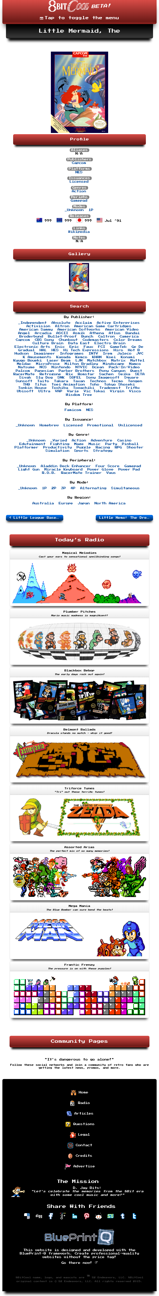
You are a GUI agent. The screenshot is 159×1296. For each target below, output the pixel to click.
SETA (140, 374)
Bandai (133, 333)
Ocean (98, 367)
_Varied (58, 440)
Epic (74, 347)
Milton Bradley (81, 364)
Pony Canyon (112, 371)
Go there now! (79, 1263)
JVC (139, 353)
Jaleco (124, 353)
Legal (80, 1135)
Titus (41, 384)
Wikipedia (79, 232)
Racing (103, 447)
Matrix (118, 360)
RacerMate (24, 374)
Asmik (79, 333)
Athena (97, 333)
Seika (124, 374)
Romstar (86, 374)
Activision (38, 326)
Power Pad (129, 469)
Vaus (111, 473)
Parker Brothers (77, 371)
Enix (60, 347)
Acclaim (83, 323)
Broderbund (31, 336)
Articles (80, 1114)
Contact (80, 1145)
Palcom (23, 371)
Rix (69, 374)
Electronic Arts (32, 347)
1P (91, 210)
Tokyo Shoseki (119, 384)
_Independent (32, 323)
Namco (135, 364)
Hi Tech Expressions (86, 350)
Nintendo (61, 367)
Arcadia (43, 333)
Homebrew (49, 425)
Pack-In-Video (124, 367)
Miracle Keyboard (63, 469)
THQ (26, 384)
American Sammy (36, 329)
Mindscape (113, 364)
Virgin (117, 391)
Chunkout (68, 340)
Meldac (24, 364)
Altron (62, 326)
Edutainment (32, 444)
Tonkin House (32, 388)
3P (63, 488)
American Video (122, 329)
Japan (84, 503)
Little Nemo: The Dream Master (126, 517)
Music (95, 444)
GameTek (118, 347)
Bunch (87, 336)
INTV (93, 353)
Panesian (44, 371)
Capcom (79, 163)
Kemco (81, 357)
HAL (43, 350)
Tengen (135, 381)
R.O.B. (49, 473)
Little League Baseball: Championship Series (36, 517)
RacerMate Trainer (81, 473)
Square (131, 377)
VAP (58, 391)
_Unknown (74, 210)
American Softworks (79, 329)
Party (111, 444)
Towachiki (84, 388)
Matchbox (96, 360)
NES (79, 172)
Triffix (133, 388)
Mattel (137, 360)
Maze (79, 444)
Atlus (115, 333)
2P (54, 488)
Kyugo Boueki (27, 360)
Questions (80, 1124)
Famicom (73, 410)
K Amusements (37, 357)
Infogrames (72, 353)
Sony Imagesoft (103, 377)
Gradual (26, 350)
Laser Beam (59, 360)
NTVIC (81, 367)
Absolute (61, 323)
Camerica (129, 336)
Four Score (108, 466)
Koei (111, 357)
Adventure (101, 440)
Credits (80, 1156)
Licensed (79, 182)
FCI (101, 347)
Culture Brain (48, 343)
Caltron (106, 336)
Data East (79, 343)
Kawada (63, 357)
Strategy (102, 451)
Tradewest (110, 388)
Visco (135, 391)
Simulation (57, 451)
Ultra (44, 391)
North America (110, 503)
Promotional (100, 425)
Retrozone (50, 374)
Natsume (26, 367)
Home (79, 1093)
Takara (61, 381)
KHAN (97, 357)
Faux (88, 347)
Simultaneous (125, 488)
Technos (98, 381)
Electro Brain (110, 343)
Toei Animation (68, 384)
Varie (73, 391)
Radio (80, 1103)
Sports (81, 451)
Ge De (137, 347)
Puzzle (84, 447)
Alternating (93, 488)
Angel (24, 333)
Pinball (130, 444)
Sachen (106, 374)
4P (73, 488)
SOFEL (75, 377)
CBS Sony (44, 340)
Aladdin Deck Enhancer (66, 466)
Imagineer (44, 353)
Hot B (134, 350)
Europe (66, 503)
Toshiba (60, 388)
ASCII (62, 333)
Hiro (118, 350)
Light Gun (29, 469)
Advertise (80, 1166)
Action (79, 191)
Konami (128, 357)
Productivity (57, 447)
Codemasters (96, 340)
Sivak (25, 377)
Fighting (59, 444)
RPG (118, 447)
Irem (107, 353)
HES (55, 350)
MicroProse (48, 364)
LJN (79, 360)
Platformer (26, 447)
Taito (43, 381)
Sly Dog (44, 377)
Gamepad (79, 200)
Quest (136, 371)
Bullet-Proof (62, 336)
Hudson (22, 353)
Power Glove (100, 469)
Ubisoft (25, 391)
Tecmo (117, 381)
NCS (43, 367)
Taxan (79, 381)
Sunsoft (24, 381)
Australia (43, 503)
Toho (94, 384)
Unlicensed (130, 425)
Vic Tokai (94, 391)
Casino (124, 440)
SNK (61, 377)
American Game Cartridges (103, 326)
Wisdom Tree (79, 395)
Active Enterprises (118, 323)
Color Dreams (128, 340)
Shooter (135, 447)
